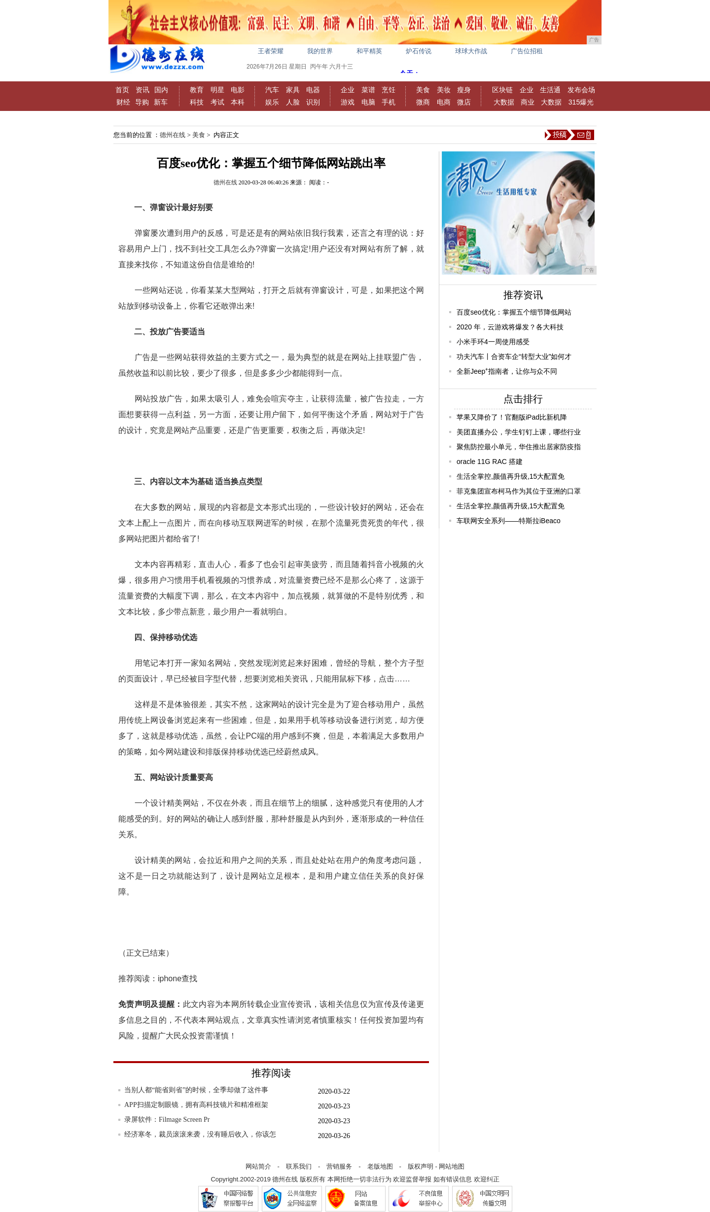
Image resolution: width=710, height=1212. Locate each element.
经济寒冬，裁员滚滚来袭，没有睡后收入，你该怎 (200, 1134)
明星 (217, 90)
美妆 (444, 90)
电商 (444, 102)
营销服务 (339, 1166)
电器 (313, 90)
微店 (464, 102)
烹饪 (388, 90)
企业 (348, 90)
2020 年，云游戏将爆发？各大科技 (510, 327)
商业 (527, 102)
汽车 (272, 90)
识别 (313, 102)
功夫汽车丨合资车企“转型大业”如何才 (514, 356)
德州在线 (172, 135)
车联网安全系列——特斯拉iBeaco (509, 521)
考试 (217, 102)
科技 (197, 102)
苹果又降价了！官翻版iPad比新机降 (512, 417)
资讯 (142, 90)
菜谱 (368, 90)
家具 (293, 90)
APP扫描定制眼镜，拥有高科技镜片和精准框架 (196, 1104)
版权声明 (420, 1166)
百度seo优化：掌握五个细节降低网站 (514, 312)
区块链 (502, 90)
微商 (423, 102)
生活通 (550, 90)
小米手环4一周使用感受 (493, 342)
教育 (197, 90)
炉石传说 (418, 51)
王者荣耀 (271, 51)
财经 (123, 102)
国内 (161, 90)
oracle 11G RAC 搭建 (490, 461)
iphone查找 (177, 978)
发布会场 (581, 90)
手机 (388, 102)
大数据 (504, 102)
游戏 (348, 102)
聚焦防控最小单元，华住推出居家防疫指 (519, 447)
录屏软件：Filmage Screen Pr (167, 1119)
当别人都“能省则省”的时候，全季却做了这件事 (196, 1090)
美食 (423, 90)
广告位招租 (527, 51)
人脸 (293, 102)
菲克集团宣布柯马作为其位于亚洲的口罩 (519, 491)
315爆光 (581, 102)
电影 (238, 90)
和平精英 (369, 51)
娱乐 (272, 102)
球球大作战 (471, 51)
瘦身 (464, 90)
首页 (122, 90)
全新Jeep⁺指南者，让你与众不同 (507, 371)
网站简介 (258, 1166)
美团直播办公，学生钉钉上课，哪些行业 (519, 432)
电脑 (368, 102)
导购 (142, 102)
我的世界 (320, 51)
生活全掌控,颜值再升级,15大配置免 (511, 476)
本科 (238, 102)
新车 (161, 102)
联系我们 (299, 1166)
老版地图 (380, 1166)
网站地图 (451, 1166)
